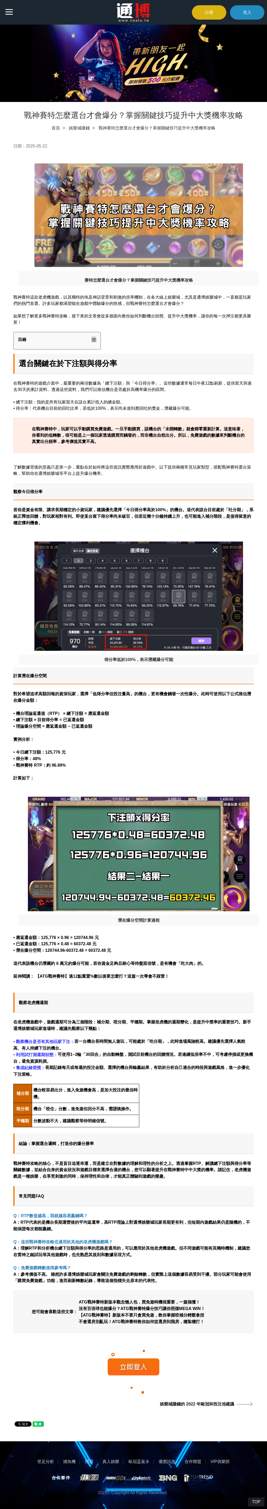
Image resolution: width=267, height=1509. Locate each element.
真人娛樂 (110, 1462)
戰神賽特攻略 (55, 316)
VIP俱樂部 (220, 1462)
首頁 (56, 128)
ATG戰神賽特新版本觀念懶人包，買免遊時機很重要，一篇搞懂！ (139, 1302)
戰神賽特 (21, 297)
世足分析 (45, 1462)
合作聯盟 (193, 1462)
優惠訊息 (167, 1462)
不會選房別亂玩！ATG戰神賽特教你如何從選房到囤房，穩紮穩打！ (141, 1321)
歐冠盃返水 (139, 1462)
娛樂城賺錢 (79, 128)
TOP (256, 1502)
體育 (89, 1462)
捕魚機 (69, 1462)
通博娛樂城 (23, 1028)
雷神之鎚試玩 (30, 1254)
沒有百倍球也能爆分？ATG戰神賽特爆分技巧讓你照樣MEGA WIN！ (142, 1308)
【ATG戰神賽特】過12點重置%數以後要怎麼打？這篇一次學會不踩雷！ (102, 976)
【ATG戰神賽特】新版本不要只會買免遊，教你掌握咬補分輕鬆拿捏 (141, 1315)
